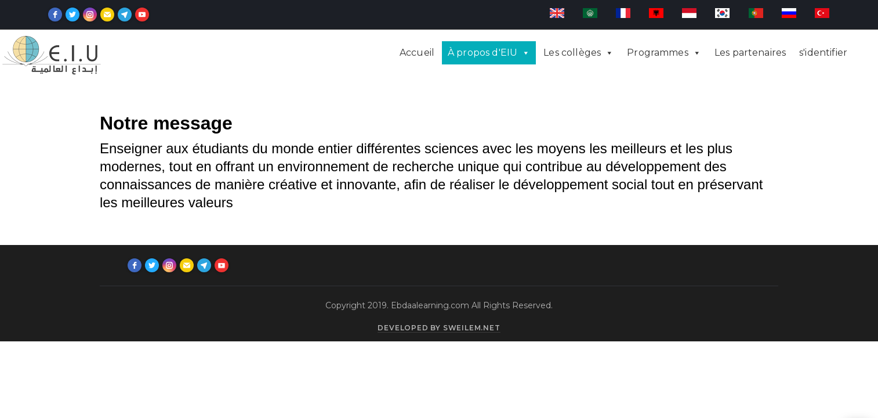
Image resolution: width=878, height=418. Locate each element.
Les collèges (572, 52)
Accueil (417, 52)
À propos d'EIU (482, 52)
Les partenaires (750, 52)
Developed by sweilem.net (439, 327)
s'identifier (823, 52)
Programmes (657, 52)
